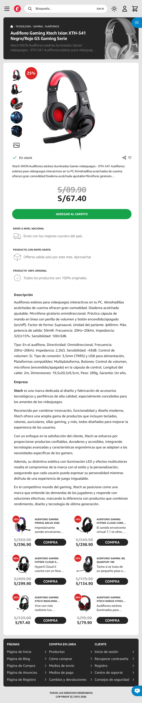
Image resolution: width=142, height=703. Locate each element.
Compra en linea (62, 644)
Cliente (101, 644)
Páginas (13, 644)
